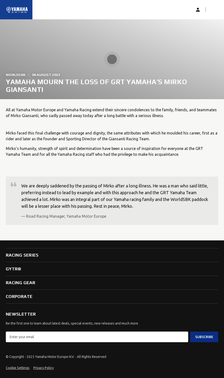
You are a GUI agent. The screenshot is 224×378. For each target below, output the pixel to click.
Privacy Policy (43, 368)
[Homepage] (17, 9)
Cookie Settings (18, 368)
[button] (213, 10)
